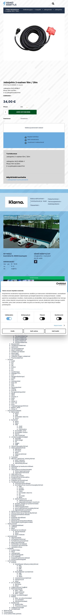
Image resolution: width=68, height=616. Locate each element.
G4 (12, 369)
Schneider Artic (20, 431)
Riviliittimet (15, 603)
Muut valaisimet (17, 350)
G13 (12, 384)
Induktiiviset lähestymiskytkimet (26, 564)
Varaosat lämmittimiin (19, 545)
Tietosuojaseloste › (54, 202)
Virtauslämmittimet (18, 539)
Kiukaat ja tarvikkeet (18, 530)
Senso (17, 434)
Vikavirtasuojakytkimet (19, 446)
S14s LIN (14, 383)
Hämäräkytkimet (21, 463)
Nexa (17, 423)
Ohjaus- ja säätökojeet (19, 595)
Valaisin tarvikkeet (18, 352)
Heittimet (14, 347)
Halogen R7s (15, 373)
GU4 (12, 404)
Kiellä (12, 331)
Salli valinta (34, 331)
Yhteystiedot (8, 612)
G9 (12, 366)
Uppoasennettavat (22, 473)
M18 (20, 569)
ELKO (17, 418)
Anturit (13, 562)
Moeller (21, 490)
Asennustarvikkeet (14, 411)
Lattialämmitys (16, 547)
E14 (12, 370)
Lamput (10, 359)
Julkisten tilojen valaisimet (20, 356)
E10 (12, 364)
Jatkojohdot (48, 10)
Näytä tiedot (58, 325)
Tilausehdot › (34, 205)
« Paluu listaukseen (12, 10)
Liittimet (14, 468)
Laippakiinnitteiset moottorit (29, 502)
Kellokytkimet (20, 462)
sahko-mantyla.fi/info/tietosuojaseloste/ (26, 309)
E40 (12, 375)
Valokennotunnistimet (23, 578)
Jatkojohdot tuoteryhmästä (17, 180)
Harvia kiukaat (20, 532)
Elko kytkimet (20, 435)
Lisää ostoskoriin (23, 112)
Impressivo (23, 429)
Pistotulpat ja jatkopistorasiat (22, 522)
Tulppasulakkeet (17, 525)
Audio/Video (15, 550)
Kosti (20, 428)
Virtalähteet (15, 609)
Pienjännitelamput (18, 376)
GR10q (13, 389)
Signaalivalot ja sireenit (23, 510)
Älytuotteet (15, 519)
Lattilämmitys (16, 479)
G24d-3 (14, 401)
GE (16, 442)
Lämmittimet (12, 536)
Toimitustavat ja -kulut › (38, 202)
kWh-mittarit (20, 460)
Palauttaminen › (53, 199)
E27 (12, 362)
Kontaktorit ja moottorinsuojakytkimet (29, 485)
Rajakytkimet (20, 505)
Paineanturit (19, 580)
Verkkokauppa (28, 10)
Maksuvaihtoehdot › (37, 199)
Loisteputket (15, 381)
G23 (12, 400)
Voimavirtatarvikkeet (23, 483)
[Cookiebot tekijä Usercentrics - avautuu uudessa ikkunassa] (58, 283)
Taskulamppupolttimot (19, 406)
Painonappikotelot (21, 507)
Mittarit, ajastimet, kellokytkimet (23, 459)
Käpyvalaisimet (20, 341)
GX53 (13, 378)
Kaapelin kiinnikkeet (18, 518)
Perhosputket (16, 387)
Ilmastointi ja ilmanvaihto (20, 477)
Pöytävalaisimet (17, 358)
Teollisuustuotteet (17, 482)
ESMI (16, 455)
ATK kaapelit (15, 556)
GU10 (13, 361)
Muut (13, 394)
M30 (20, 567)
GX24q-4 (14, 397)
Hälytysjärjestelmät (18, 448)
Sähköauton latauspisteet (20, 511)
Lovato (21, 488)
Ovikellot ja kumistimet (19, 480)
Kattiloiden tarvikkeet (19, 544)
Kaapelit (38, 10)
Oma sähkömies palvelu (12, 614)
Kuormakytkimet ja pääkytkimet (27, 508)
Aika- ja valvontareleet (23, 598)
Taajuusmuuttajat (17, 607)
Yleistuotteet (12, 524)
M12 (20, 566)
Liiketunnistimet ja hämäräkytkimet (24, 513)
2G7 (12, 380)
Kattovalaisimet (21, 338)
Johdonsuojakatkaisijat (19, 437)
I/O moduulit (15, 583)
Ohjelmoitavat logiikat (19, 587)
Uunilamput (15, 372)
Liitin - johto (19, 593)
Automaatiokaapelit (18, 559)
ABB (16, 415)
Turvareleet (19, 600)
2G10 (13, 398)
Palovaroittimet (20, 454)
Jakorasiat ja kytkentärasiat (21, 469)
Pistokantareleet (21, 601)
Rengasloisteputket (18, 392)
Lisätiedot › (7, 96)
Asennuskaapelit (17, 555)
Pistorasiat (15, 412)
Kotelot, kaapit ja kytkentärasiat (26, 504)
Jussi (20, 426)
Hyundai (18, 438)
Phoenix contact (21, 606)
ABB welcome (16, 474)
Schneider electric (21, 417)
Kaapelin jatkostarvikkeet (20, 558)
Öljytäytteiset (16, 538)
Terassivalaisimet (21, 336)
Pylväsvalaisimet (21, 342)
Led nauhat (15, 355)
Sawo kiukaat (20, 535)
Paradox (18, 451)
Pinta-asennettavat (22, 471)
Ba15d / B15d (15, 407)
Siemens (18, 449)
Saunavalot (15, 344)
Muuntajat (15, 353)
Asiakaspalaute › (54, 204)
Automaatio (11, 561)
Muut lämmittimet (17, 542)
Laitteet (14, 527)
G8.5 (13, 395)
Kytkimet (14, 420)
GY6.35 (13, 390)
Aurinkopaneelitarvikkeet (20, 514)
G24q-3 (14, 409)
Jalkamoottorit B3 (25, 500)
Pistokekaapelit (17, 589)
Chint (21, 491)
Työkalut (14, 457)
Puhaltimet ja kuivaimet (19, 541)
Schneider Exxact (21, 432)
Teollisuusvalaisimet (18, 345)
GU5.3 (13, 367)
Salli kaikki (55, 331)
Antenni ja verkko (17, 476)
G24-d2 (14, 403)
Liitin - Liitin (19, 590)
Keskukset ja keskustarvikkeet (22, 466)
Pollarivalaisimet (21, 339)
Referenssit (8, 611)
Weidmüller (19, 604)
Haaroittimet (19, 592)
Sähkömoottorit (21, 499)
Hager (17, 443)
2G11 (12, 386)
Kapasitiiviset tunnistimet (24, 572)
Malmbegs (19, 440)
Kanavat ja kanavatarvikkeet (21, 521)
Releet (13, 516)
